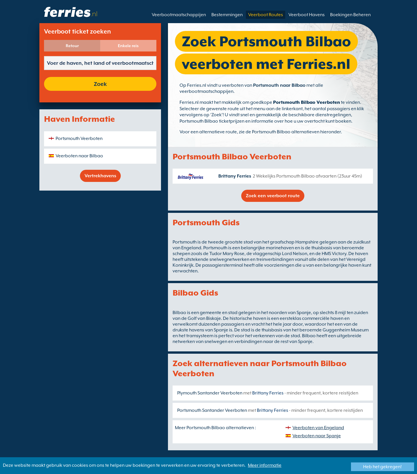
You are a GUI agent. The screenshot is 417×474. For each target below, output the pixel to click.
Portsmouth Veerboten (79, 138)
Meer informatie (264, 465)
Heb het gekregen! (382, 466)
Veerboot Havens (306, 14)
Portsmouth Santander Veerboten (212, 410)
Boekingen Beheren (350, 14)
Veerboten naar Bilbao (79, 155)
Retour (72, 45)
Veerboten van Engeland (318, 427)
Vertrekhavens (100, 175)
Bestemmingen (227, 14)
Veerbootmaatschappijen (179, 14)
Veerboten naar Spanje (316, 435)
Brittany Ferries (234, 176)
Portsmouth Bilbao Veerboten (306, 102)
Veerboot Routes (265, 14)
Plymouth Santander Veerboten (209, 393)
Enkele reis (128, 45)
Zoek (100, 84)
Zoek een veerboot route (273, 195)
